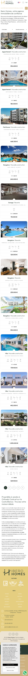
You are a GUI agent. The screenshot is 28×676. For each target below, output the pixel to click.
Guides (20, 593)
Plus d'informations (7, 662)
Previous (2, 41)
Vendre (20, 606)
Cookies (9, 639)
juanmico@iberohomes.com (11, 627)
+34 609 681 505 (8, 623)
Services (20, 604)
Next (25, 41)
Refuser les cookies (10, 670)
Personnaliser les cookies (10, 667)
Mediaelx (15, 640)
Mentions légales (19, 637)
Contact (7, 604)
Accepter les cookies (10, 664)
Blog (20, 599)
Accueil (7, 593)
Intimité (5, 639)
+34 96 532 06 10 (8, 619)
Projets (7, 601)
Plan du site (15, 639)
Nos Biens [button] (6, 599)
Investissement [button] (20, 601)
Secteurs (19, 596)
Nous (7, 596)
